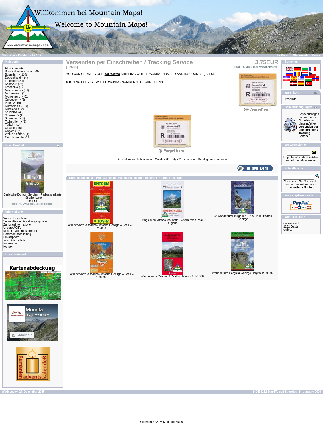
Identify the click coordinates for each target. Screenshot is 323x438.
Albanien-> (12, 68)
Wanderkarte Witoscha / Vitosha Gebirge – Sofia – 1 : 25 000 (101, 227)
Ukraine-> (11, 127)
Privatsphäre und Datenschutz (14, 239)
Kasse (316, 55)
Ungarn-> (11, 131)
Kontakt (8, 246)
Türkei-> (10, 124)
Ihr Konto (283, 55)
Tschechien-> (13, 121)
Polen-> (10, 102)
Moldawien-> (13, 93)
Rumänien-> (13, 106)
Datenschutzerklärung (17, 234)
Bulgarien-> (12, 74)
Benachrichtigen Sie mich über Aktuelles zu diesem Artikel (309, 125)
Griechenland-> (15, 137)
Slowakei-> (12, 115)
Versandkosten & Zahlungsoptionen (25, 221)
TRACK (37, 55)
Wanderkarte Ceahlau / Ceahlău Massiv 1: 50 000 (172, 276)
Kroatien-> (11, 87)
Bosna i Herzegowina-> (20, 71)
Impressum (10, 243)
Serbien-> (11, 112)
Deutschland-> (14, 77)
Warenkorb (300, 55)
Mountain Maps (173, 421)
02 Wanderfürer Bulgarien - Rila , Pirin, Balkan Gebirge (243, 217)
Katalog (23, 55)
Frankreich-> (13, 80)
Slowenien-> (13, 118)
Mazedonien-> (14, 90)
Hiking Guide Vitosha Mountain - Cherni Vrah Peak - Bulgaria (172, 221)
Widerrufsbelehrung (15, 218)
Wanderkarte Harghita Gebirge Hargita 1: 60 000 (242, 273)
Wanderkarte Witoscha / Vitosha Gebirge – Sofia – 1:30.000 (101, 276)
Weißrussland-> (15, 134)
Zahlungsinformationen (17, 224)
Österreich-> (13, 99)
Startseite (8, 55)
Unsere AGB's (12, 227)
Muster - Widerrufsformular (20, 230)
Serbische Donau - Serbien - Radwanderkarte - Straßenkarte (32, 196)
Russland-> (12, 109)
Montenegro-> (14, 96)
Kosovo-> (11, 84)
